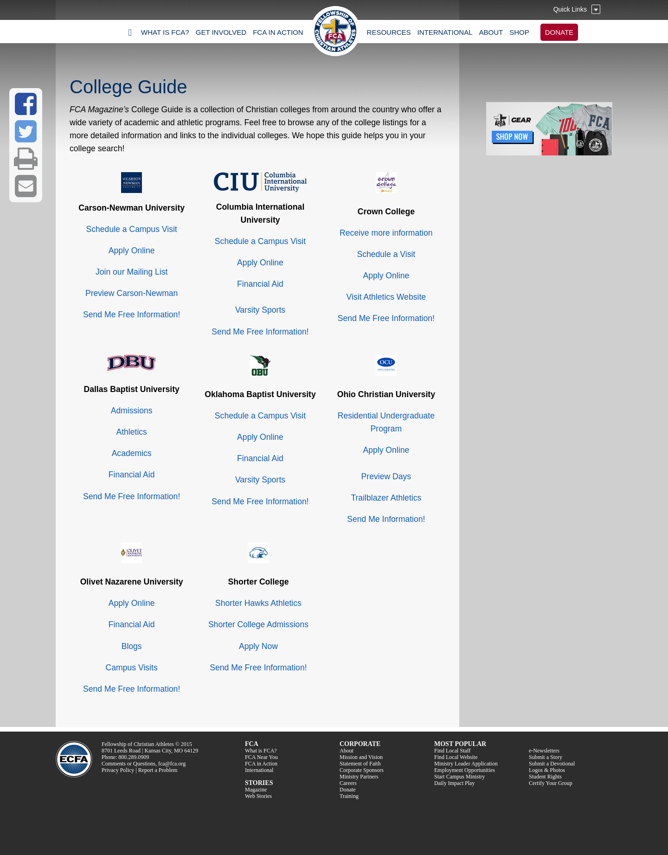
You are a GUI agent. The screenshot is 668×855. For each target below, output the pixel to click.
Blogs (132, 646)
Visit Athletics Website (386, 297)
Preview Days (386, 476)
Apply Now (258, 646)
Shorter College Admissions (258, 624)
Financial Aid (260, 284)
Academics (132, 453)
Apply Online (132, 250)
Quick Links (570, 9)
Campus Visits (132, 667)
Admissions (132, 410)
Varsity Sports (260, 310)
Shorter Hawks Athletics (258, 603)
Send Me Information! (386, 519)
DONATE (559, 32)
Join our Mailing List (131, 271)
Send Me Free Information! (131, 314)
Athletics (131, 432)
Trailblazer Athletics (386, 497)
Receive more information (386, 233)
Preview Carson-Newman (131, 293)
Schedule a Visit (386, 254)
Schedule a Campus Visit (131, 229)
